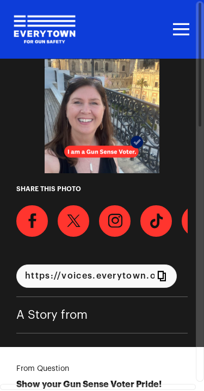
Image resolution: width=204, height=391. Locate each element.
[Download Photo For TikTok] (156, 221)
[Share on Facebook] (32, 221)
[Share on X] (73, 221)
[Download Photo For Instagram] (115, 221)
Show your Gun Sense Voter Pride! (89, 384)
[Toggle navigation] (179, 29)
